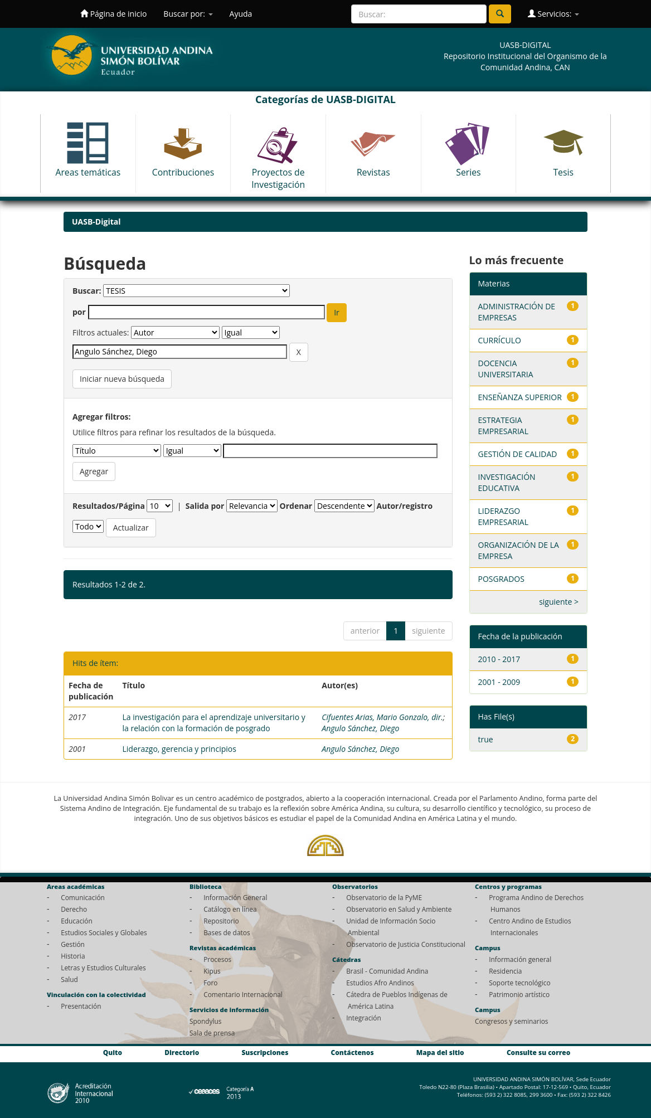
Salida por (205, 505)
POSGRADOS (501, 578)
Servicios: (553, 13)
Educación (77, 920)
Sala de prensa (212, 1032)
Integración (363, 1017)
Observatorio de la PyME (384, 897)
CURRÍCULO (499, 340)
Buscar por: (187, 13)
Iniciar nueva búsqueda (122, 378)
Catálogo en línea (229, 909)
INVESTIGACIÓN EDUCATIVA (507, 482)
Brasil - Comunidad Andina (387, 970)
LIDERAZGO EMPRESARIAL (503, 516)
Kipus (212, 970)
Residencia (505, 970)
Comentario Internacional (243, 994)
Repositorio (221, 920)
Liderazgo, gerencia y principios (179, 748)
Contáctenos (352, 1052)
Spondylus (205, 1021)
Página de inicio (113, 13)
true (485, 739)
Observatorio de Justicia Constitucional (405, 944)
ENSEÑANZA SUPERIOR (520, 397)
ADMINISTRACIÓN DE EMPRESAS (517, 312)
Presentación (81, 1006)
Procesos (217, 959)
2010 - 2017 (499, 659)
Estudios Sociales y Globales (104, 932)
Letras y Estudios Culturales (103, 967)
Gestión (73, 944)
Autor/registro (405, 505)
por (79, 312)
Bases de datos (226, 932)
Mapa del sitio (440, 1052)
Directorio (181, 1052)
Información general (520, 959)
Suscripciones (264, 1052)
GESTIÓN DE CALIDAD (517, 454)
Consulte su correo (538, 1052)
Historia (73, 955)
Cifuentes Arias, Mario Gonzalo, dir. (382, 717)
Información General (235, 897)
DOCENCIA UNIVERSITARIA (505, 369)
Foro (210, 982)
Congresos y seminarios (511, 1021)
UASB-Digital (96, 221)
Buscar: (86, 290)
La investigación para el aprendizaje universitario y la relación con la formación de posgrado (213, 722)
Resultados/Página (108, 505)
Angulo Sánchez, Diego (360, 728)
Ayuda (241, 13)
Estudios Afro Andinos (380, 982)
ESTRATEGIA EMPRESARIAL (503, 425)
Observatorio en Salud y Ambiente (398, 909)
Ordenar (296, 505)
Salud (69, 979)
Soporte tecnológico (519, 982)
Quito (112, 1052)
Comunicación (83, 897)
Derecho (74, 909)
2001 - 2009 (499, 682)
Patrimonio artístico (519, 994)
